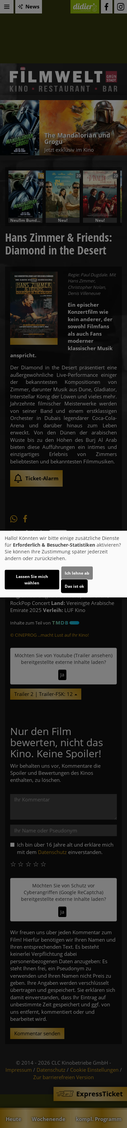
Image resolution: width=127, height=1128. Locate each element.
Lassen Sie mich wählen (32, 580)
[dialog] (63, 564)
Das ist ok (74, 586)
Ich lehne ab (77, 573)
